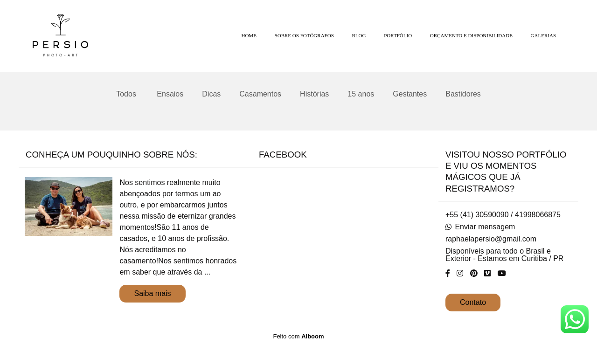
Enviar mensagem (485, 227)
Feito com (298, 336)
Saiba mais (152, 293)
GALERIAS (543, 35)
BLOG (359, 35)
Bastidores (463, 94)
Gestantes (410, 94)
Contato (473, 302)
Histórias (314, 94)
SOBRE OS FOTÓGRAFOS (304, 35)
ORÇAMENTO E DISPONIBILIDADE (471, 35)
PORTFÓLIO (398, 35)
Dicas (211, 94)
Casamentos (260, 94)
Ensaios (170, 94)
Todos (126, 94)
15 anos (360, 94)
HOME (248, 35)
